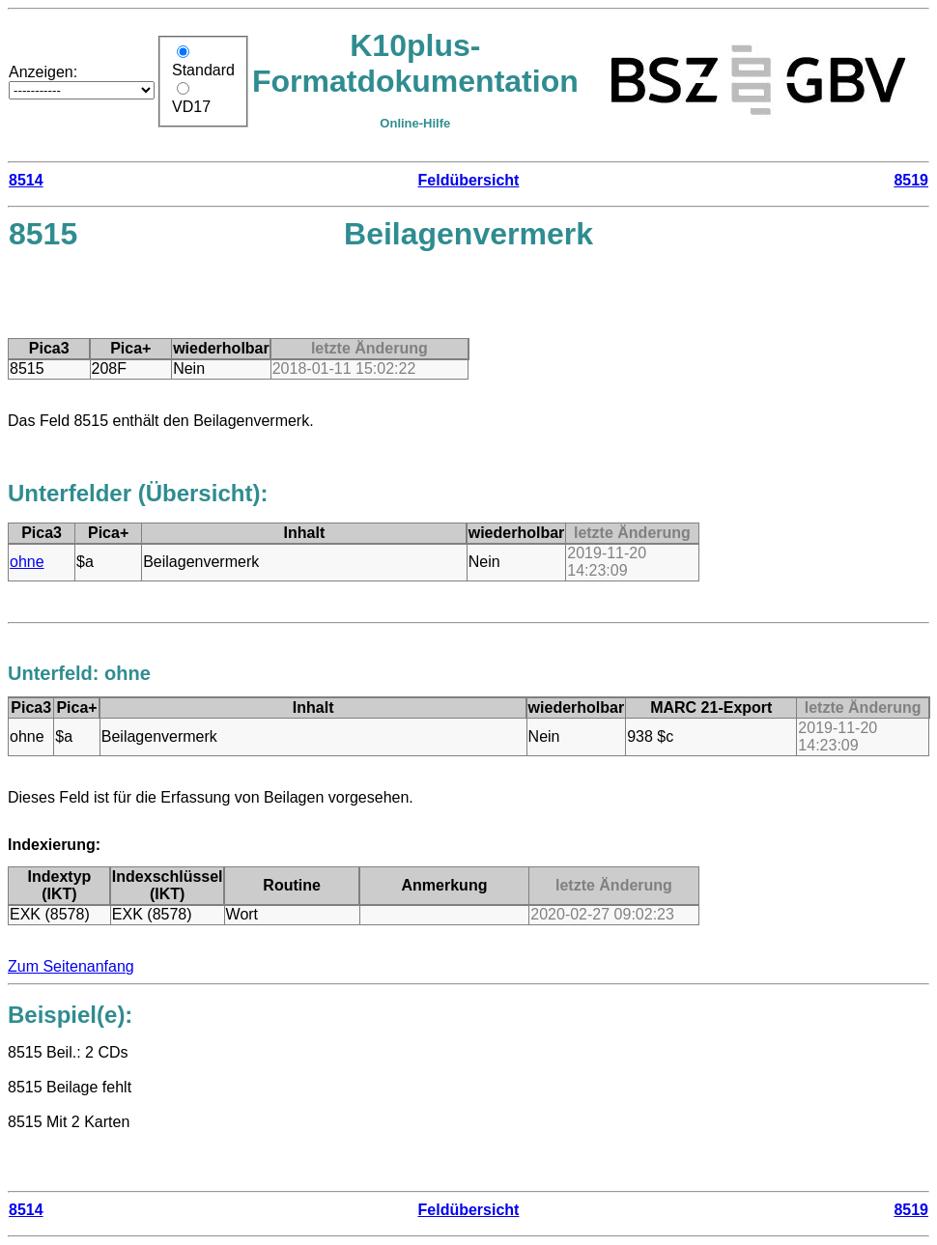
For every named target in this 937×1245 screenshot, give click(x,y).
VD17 (191, 107)
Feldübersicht (469, 180)
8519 (911, 180)
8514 (26, 180)
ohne (27, 561)
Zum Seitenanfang (71, 966)
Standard (203, 70)
